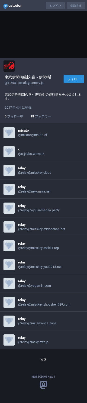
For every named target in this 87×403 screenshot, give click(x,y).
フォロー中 (14, 116)
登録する (75, 5)
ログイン (55, 5)
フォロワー (40, 116)
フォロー (73, 79)
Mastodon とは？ (44, 376)
